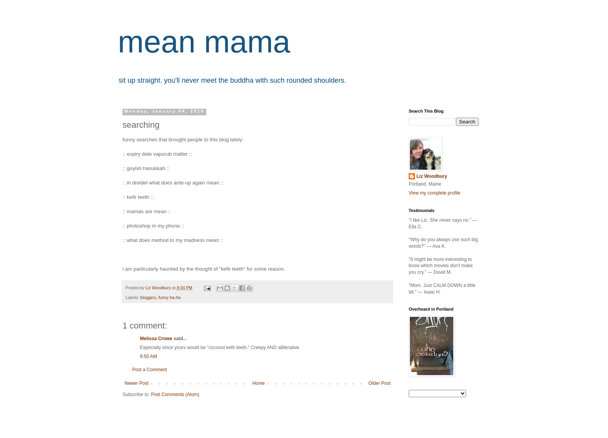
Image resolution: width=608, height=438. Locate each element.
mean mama (204, 41)
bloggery (148, 297)
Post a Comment (149, 369)
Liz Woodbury (431, 176)
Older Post (379, 383)
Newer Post (136, 383)
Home (258, 383)
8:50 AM (148, 356)
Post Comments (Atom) (175, 394)
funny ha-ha (169, 297)
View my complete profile (434, 193)
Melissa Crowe (156, 338)
